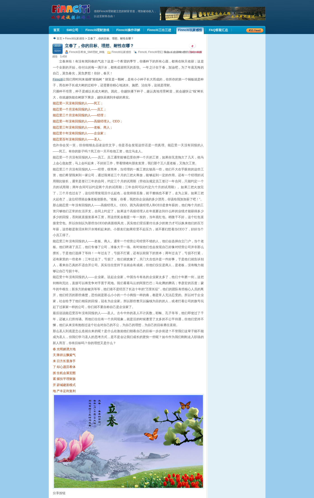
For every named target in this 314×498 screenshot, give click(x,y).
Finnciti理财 (155, 52)
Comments (195, 48)
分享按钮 (59, 493)
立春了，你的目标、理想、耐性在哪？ (99, 45)
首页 (59, 38)
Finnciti (142, 52)
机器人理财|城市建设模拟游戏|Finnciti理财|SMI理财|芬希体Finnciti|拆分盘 (71, 12)
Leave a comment (175, 52)
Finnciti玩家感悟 (74, 38)
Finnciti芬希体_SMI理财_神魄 (87, 52)
